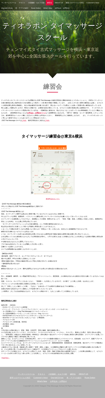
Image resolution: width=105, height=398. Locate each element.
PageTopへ (5, 358)
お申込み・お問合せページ (36, 113)
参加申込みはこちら (53, 199)
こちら (24, 120)
